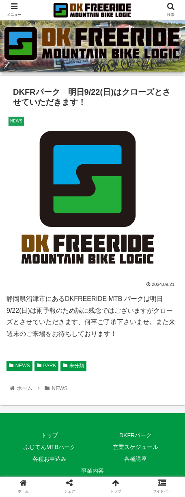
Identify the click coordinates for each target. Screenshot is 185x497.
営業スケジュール (135, 447)
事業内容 (92, 470)
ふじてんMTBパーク (49, 447)
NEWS (19, 365)
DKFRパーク (135, 435)
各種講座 (135, 459)
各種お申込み (49, 459)
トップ (49, 435)
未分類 (73, 365)
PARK (46, 365)
